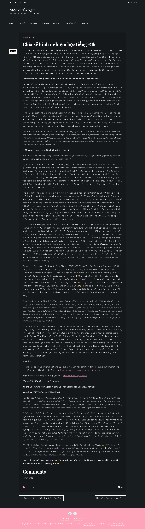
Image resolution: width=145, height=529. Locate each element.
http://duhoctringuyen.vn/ (75, 376)
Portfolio (78, 519)
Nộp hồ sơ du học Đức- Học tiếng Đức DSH (42, 498)
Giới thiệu (65, 519)
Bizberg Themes (117, 524)
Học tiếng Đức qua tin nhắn (109, 498)
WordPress (89, 524)
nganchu (29, 487)
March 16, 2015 (29, 37)
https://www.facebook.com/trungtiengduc (80, 370)
